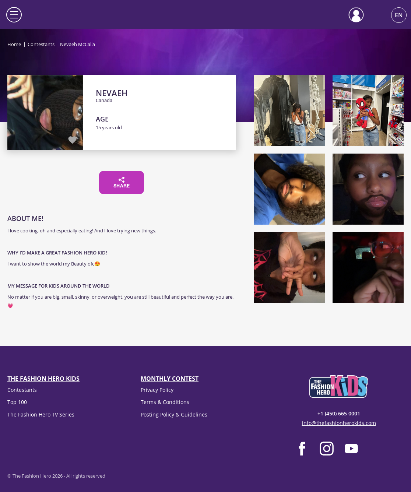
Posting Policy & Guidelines (174, 414)
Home (14, 44)
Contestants (41, 44)
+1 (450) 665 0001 (338, 413)
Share (121, 183)
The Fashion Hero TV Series (40, 414)
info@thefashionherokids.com (339, 422)
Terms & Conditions (165, 401)
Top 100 (17, 401)
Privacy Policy (157, 389)
